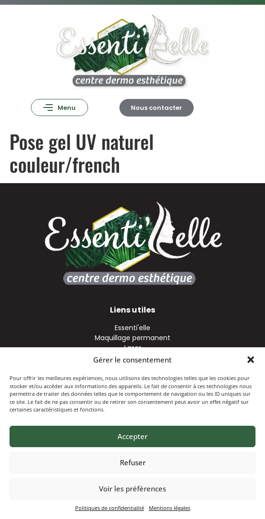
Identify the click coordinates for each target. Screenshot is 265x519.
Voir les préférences (132, 488)
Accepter (132, 436)
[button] (250, 359)
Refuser (133, 462)
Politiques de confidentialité (109, 507)
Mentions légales (169, 507)
